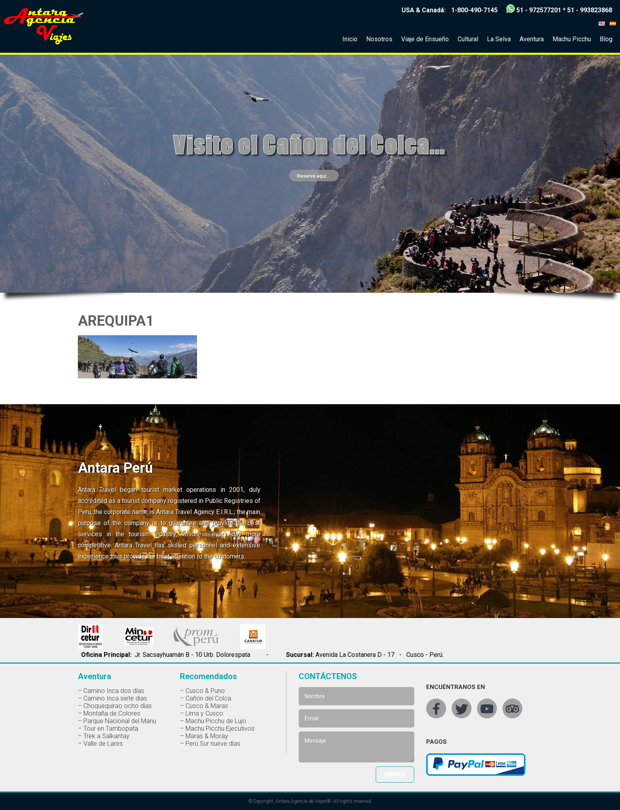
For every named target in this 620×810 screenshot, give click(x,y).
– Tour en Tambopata (108, 728)
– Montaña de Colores (109, 713)
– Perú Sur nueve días (210, 743)
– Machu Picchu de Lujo (213, 721)
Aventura (532, 39)
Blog (606, 39)
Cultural (468, 39)
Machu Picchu (571, 39)
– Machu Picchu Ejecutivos (217, 728)
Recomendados (208, 676)
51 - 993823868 (589, 10)
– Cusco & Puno (202, 691)
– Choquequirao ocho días (115, 706)
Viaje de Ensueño (425, 39)
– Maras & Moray (204, 736)
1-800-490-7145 (474, 10)
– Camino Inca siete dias (112, 698)
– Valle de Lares (100, 743)
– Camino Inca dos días (111, 691)
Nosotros (379, 39)
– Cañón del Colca (205, 698)
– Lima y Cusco (201, 713)
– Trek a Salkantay (103, 736)
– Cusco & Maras (204, 706)
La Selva (499, 39)
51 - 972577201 (538, 10)
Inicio (349, 39)
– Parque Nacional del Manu (117, 721)
